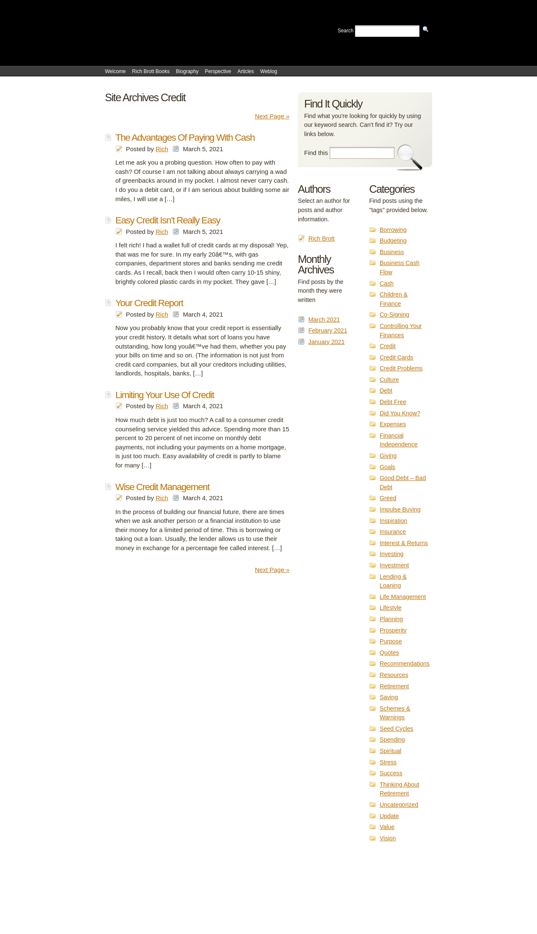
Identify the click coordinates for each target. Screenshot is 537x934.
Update (389, 816)
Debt (386, 390)
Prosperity (393, 630)
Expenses (393, 424)
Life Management (403, 596)
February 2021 (327, 330)
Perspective (218, 71)
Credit (388, 346)
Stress (388, 762)
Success (391, 773)
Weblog (268, 71)
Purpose (391, 641)
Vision (388, 838)
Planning (391, 619)
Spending (392, 739)
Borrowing (393, 229)
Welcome (115, 71)
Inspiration (393, 520)
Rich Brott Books (150, 71)
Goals (387, 467)
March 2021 (324, 319)
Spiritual (390, 751)
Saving (389, 697)
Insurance (393, 531)
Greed (388, 498)
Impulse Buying (400, 509)
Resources (394, 675)
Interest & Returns (404, 543)
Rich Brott (321, 238)
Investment (394, 565)
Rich (162, 148)
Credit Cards (396, 357)
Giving (388, 455)
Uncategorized (399, 804)
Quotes (389, 652)
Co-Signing (394, 314)
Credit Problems (401, 368)
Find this (316, 152)
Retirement (394, 686)
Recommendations (405, 663)
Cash (387, 283)
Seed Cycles (396, 728)
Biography (187, 71)
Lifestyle (390, 607)
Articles (245, 71)
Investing (392, 554)
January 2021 (326, 341)
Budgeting (393, 240)
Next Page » (272, 116)
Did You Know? (400, 413)
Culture (389, 379)
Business (392, 252)
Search (346, 31)
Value (387, 827)
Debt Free (393, 402)
